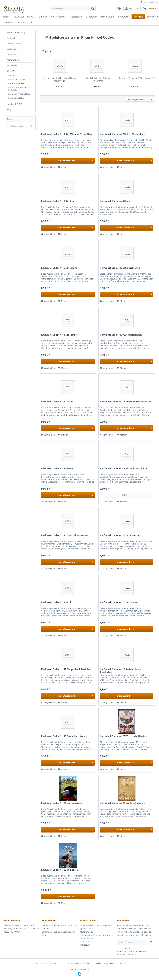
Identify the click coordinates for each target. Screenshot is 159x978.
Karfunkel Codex (16, 83)
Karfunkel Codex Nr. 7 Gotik (56, 602)
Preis (9, 119)
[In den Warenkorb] (68, 161)
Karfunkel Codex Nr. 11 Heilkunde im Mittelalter (126, 401)
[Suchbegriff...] (73, 8)
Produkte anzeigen (19, 126)
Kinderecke (12, 65)
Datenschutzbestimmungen (130, 951)
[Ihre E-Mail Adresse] (132, 942)
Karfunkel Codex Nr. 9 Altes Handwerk (121, 334)
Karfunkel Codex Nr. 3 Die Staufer (134, 78)
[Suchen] (93, 8)
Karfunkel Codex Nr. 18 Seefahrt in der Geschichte (121, 670)
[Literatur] (138, 16)
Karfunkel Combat (16, 79)
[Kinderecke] (124, 16)
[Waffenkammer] (58, 16)
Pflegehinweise (86, 932)
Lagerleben (12, 49)
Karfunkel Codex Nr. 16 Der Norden (119, 602)
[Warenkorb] (149, 8)
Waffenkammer (14, 43)
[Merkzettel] (119, 8)
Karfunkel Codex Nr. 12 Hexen (57, 468)
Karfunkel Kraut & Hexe (19, 94)
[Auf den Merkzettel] (63, 167)
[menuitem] (73, 10)
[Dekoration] (91, 16)
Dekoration (12, 54)
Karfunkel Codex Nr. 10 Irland (57, 401)
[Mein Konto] (132, 8)
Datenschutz (85, 941)
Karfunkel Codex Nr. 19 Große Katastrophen (65, 736)
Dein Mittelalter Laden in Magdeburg (97, 925)
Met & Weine (13, 60)
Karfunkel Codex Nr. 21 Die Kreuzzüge (61, 803)
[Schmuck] (42, 16)
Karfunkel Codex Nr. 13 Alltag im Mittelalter (124, 468)
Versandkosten (73, 963)
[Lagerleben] (76, 16)
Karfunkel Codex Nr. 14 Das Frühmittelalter (64, 535)
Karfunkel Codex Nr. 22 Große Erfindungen (123, 803)
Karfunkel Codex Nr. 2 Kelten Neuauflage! (97, 79)
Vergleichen (48, 167)
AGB (44, 935)
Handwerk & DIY (14, 104)
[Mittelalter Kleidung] (23, 16)
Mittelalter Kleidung (16, 32)
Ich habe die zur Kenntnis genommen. (131, 951)
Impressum (85, 945)
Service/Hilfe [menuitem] (148, 2)
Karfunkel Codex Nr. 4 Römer (116, 201)
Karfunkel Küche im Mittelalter (17, 88)
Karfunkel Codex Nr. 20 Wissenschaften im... (124, 736)
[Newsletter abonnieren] (151, 942)
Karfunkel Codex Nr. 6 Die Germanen (120, 268)
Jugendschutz (86, 928)
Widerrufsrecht (87, 938)
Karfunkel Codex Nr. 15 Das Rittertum (120, 535)
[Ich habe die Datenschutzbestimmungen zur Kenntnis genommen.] (118, 948)
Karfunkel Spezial (16, 98)
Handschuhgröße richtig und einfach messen (59, 927)
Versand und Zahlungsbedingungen (58, 932)
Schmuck (11, 38)
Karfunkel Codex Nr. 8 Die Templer (59, 334)
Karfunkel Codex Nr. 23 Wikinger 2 (59, 869)
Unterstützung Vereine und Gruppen (96, 935)
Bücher (11, 75)
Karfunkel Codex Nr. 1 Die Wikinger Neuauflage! (60, 79)
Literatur (11, 70)
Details (137, 494)
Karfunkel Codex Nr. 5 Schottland (59, 268)
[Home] (6, 16)
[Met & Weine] (107, 16)
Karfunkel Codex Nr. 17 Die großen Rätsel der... (66, 669)
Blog (9, 109)
